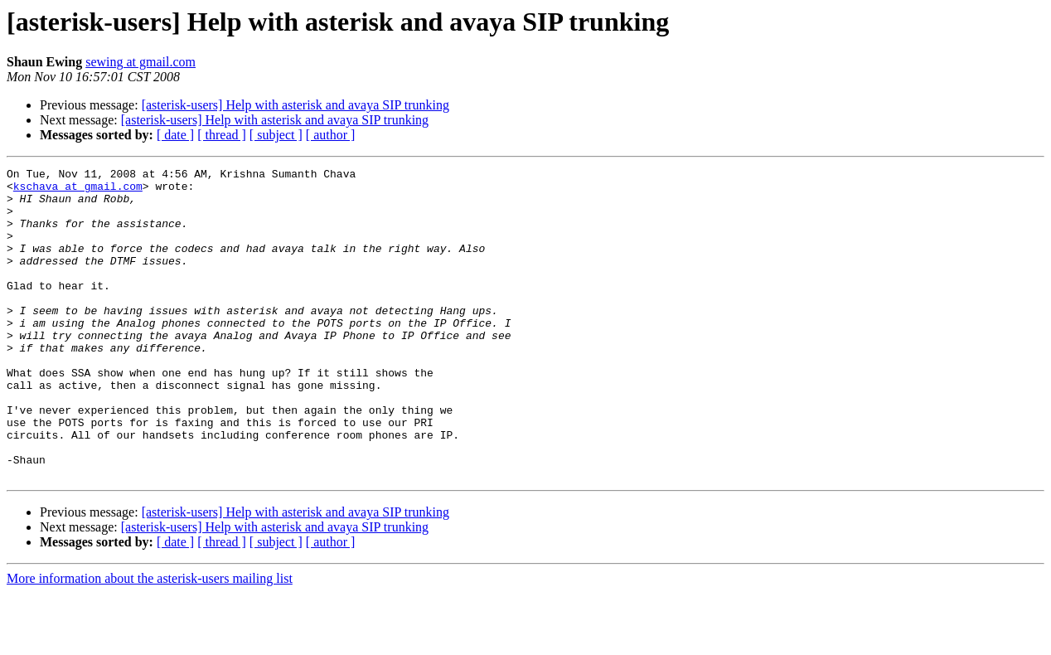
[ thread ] (221, 135)
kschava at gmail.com (78, 190)
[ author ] (331, 135)
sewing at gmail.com (140, 62)
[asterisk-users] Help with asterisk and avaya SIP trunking (295, 105)
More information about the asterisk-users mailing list (150, 640)
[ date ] (175, 135)
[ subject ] (276, 135)
